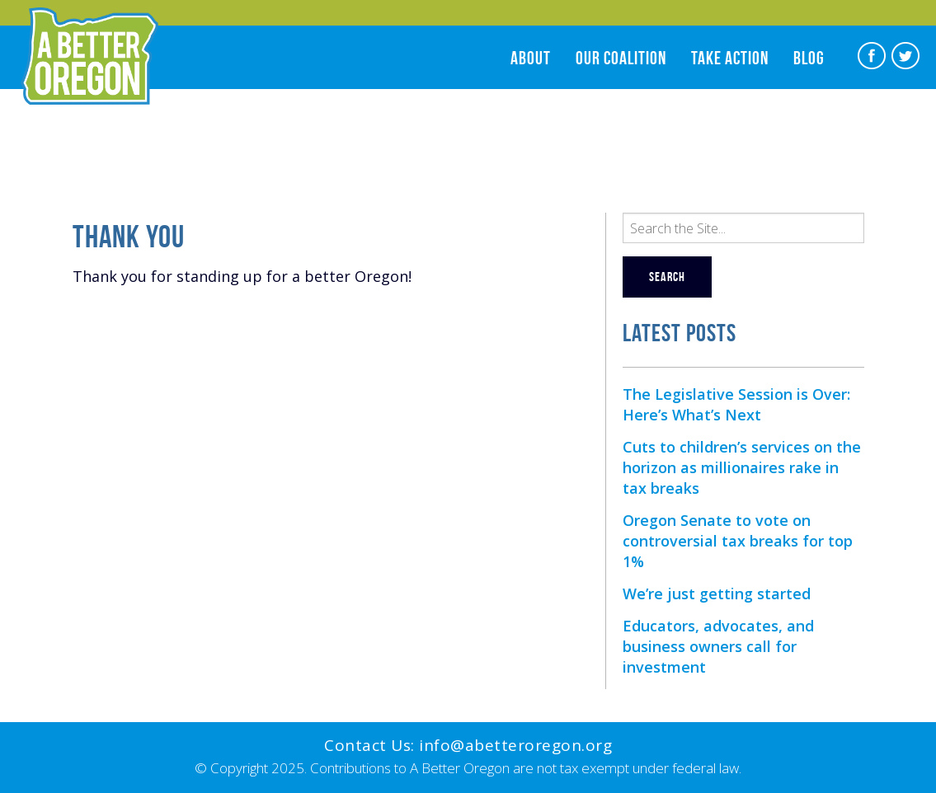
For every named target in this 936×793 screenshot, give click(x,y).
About (530, 58)
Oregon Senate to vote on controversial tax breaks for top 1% (738, 540)
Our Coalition (621, 58)
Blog (809, 58)
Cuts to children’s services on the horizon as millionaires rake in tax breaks (742, 467)
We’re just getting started (717, 593)
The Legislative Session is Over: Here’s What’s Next (736, 404)
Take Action (730, 58)
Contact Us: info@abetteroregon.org (468, 745)
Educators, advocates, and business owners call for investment (718, 646)
